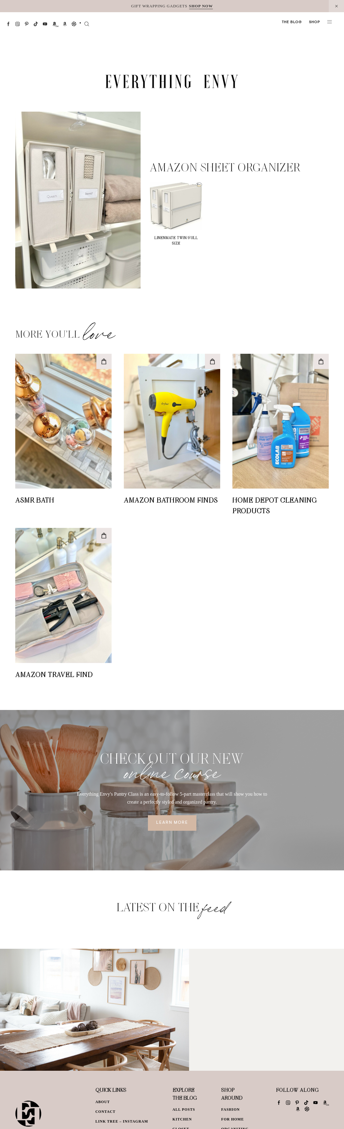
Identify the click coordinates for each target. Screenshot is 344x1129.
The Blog (292, 22)
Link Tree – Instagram (121, 1121)
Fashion (230, 1109)
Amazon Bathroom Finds (171, 500)
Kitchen (182, 1119)
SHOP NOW (201, 6)
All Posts (184, 1109)
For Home (232, 1119)
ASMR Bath (34, 500)
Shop (314, 22)
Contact (105, 1111)
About (102, 1102)
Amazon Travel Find (54, 674)
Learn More (172, 823)
